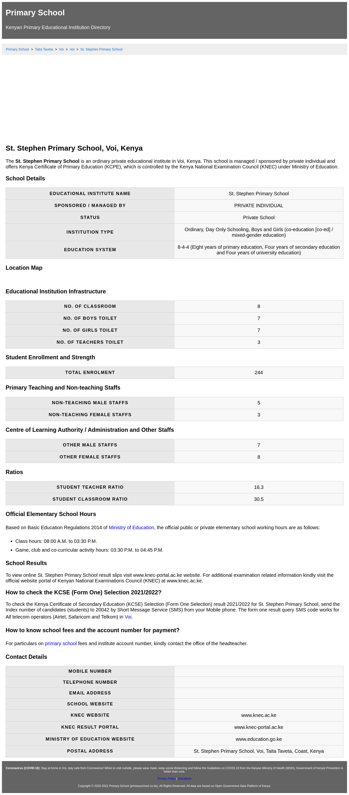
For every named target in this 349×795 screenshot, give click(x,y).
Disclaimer (185, 778)
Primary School (35, 12)
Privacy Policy (166, 778)
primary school (61, 643)
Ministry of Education (131, 527)
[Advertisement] (174, 104)
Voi (128, 616)
